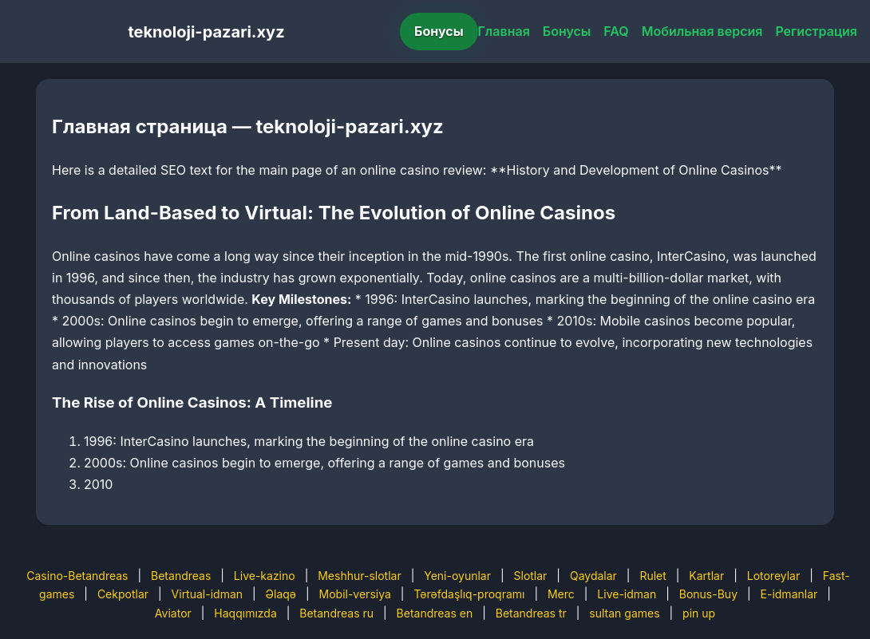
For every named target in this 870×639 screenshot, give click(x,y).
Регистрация (816, 31)
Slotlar (531, 575)
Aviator (173, 613)
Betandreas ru (336, 613)
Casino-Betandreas (77, 575)
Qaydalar (593, 575)
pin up (698, 613)
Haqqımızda (245, 613)
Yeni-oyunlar (457, 575)
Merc (561, 594)
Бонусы (439, 31)
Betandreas (181, 575)
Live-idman (626, 594)
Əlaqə (281, 594)
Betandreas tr (531, 613)
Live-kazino (264, 575)
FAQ (615, 31)
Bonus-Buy (708, 594)
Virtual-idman (207, 594)
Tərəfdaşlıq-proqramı (468, 594)
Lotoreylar (774, 575)
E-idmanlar (789, 594)
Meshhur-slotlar (359, 575)
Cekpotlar (122, 594)
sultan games (624, 613)
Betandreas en (435, 613)
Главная (504, 31)
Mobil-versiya (355, 594)
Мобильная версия (702, 31)
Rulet (652, 575)
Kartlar (706, 575)
